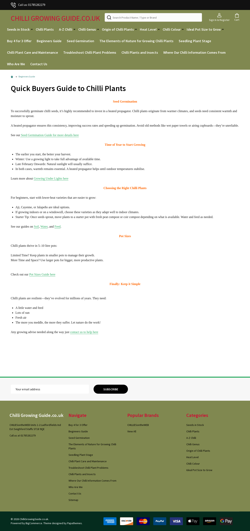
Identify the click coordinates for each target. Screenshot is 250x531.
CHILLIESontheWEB (138, 425)
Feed (57, 226)
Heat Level (148, 29)
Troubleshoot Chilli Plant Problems (89, 52)
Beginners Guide (49, 41)
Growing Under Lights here (51, 178)
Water (44, 226)
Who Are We (16, 64)
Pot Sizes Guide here (42, 274)
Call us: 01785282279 (28, 5)
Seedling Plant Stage (195, 41)
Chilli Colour (172, 29)
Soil (36, 226)
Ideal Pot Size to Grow (204, 29)
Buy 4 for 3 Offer (19, 41)
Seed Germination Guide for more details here (49, 135)
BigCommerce (34, 523)
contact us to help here (84, 332)
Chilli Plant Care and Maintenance (32, 52)
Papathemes (74, 523)
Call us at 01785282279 (23, 435)
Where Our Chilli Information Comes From (194, 52)
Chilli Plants (45, 29)
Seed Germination (80, 41)
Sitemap (73, 500)
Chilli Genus (87, 29)
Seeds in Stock (18, 29)
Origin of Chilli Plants (118, 29)
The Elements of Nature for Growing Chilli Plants (136, 41)
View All (131, 431)
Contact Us (38, 64)
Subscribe (110, 389)
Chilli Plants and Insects (139, 52)
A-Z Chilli (65, 29)
